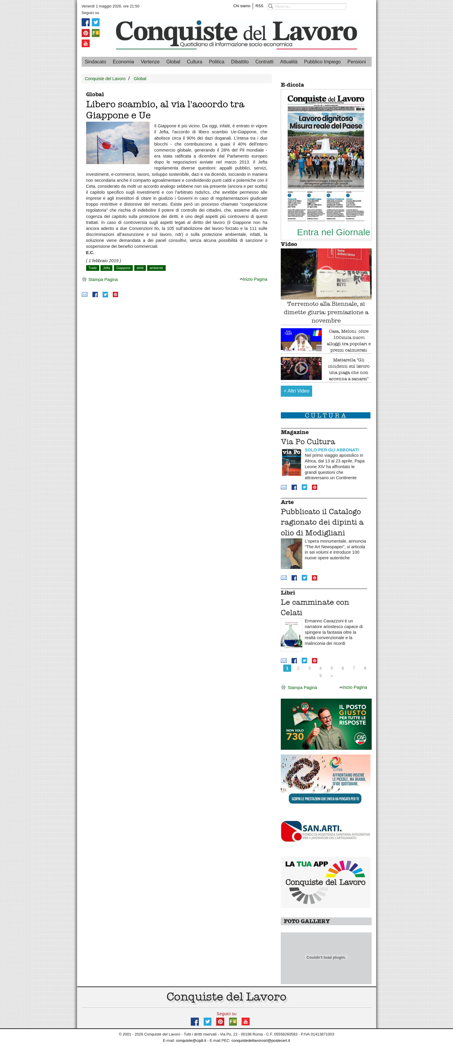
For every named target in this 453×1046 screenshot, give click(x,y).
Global (173, 61)
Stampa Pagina (100, 279)
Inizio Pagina (253, 279)
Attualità (289, 61)
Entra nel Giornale (333, 232)
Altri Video (296, 390)
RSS (259, 6)
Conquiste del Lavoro (105, 78)
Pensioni (356, 61)
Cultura (194, 61)
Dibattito (240, 61)
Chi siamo (242, 6)
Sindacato (95, 61)
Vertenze (150, 61)
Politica (217, 61)
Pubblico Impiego (322, 61)
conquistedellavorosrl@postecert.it (260, 1040)
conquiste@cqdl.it (191, 1040)
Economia (123, 61)
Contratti (264, 61)
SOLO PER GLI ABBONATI (332, 450)
